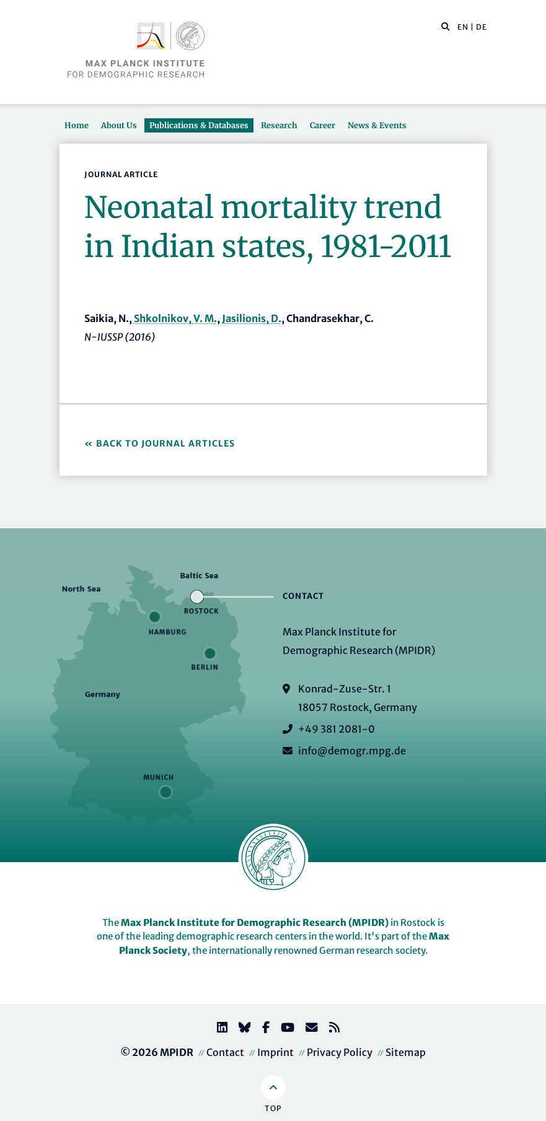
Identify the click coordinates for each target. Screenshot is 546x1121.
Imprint (275, 1052)
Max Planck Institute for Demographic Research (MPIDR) (255, 922)
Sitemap (405, 1052)
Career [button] (322, 125)
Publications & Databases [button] (199, 125)
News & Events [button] (377, 125)
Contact (225, 1052)
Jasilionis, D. (251, 318)
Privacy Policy (339, 1052)
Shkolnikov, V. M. (175, 318)
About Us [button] (119, 125)
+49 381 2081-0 (336, 729)
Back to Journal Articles (165, 443)
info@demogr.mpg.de (352, 750)
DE (481, 27)
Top (273, 1108)
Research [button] (279, 125)
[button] (445, 26)
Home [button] (76, 125)
